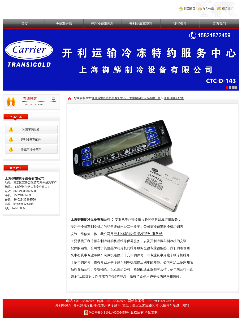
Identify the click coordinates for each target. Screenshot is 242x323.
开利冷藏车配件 (102, 24)
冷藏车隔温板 (30, 129)
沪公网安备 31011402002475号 (106, 312)
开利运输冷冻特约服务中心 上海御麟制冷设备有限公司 (126, 98)
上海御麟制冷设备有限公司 (90, 219)
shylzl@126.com (23, 203)
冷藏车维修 (64, 24)
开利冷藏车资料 (140, 24)
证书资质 (180, 24)
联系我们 (219, 24)
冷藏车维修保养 (31, 149)
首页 (24, 24)
